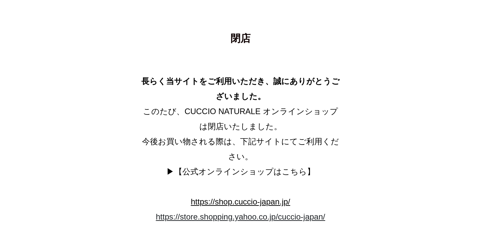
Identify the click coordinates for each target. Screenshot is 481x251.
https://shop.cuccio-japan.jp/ (240, 201)
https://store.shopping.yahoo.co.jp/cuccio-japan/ (240, 216)
